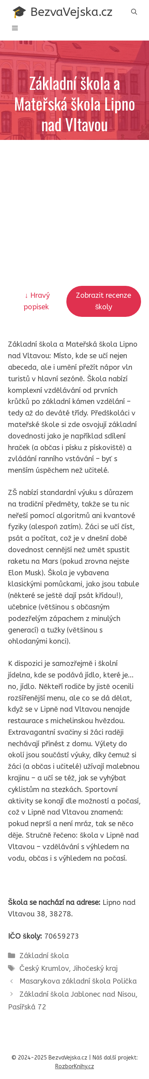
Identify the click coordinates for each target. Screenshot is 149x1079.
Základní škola (44, 955)
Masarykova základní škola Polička (78, 981)
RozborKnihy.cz (74, 1066)
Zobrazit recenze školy (103, 301)
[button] (134, 12)
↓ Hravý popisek (37, 301)
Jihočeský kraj (95, 968)
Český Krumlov (44, 968)
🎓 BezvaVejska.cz (62, 12)
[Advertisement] (74, 193)
